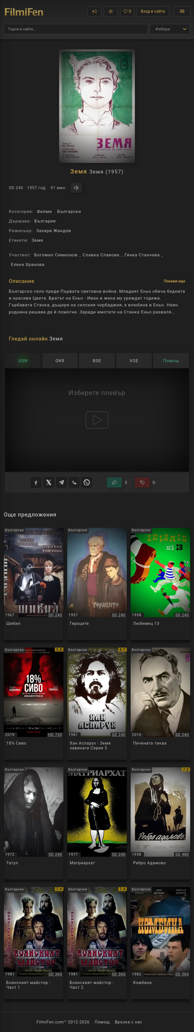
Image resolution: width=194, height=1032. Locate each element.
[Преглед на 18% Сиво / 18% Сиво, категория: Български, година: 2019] (33, 704)
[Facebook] (36, 482)
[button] (94, 11)
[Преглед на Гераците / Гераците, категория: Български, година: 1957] (97, 584)
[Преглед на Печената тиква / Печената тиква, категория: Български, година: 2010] (160, 704)
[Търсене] (76, 29)
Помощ (102, 1022)
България (45, 221)
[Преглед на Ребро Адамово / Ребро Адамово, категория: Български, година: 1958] (160, 823)
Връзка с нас (128, 1022)
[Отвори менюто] (182, 11)
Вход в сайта (153, 11)
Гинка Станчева (142, 254)
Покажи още (174, 281)
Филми (44, 211)
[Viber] (74, 482)
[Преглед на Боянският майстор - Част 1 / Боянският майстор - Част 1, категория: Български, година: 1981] (33, 943)
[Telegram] (61, 482)
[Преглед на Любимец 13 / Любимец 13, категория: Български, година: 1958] (160, 584)
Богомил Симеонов (56, 254)
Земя (37, 240)
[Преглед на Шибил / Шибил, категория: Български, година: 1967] (33, 584)
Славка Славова (101, 254)
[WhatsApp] (87, 482)
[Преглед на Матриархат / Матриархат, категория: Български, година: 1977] (97, 823)
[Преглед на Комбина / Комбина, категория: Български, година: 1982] (160, 943)
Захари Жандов (53, 230)
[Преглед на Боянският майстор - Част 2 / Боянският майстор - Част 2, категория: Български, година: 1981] (97, 943)
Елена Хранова (27, 264)
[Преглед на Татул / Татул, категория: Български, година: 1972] (33, 823)
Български (69, 211)
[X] (49, 482)
